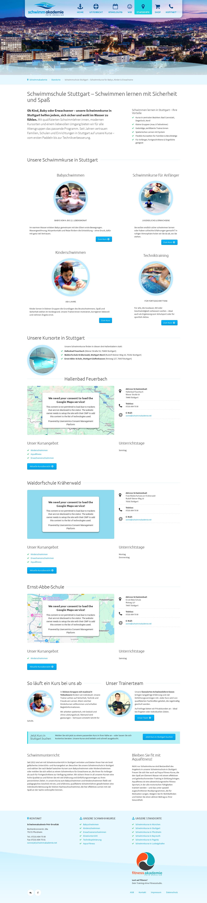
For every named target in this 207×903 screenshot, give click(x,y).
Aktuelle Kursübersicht (42, 466)
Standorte (55, 79)
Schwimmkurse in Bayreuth (148, 835)
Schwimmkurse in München (148, 824)
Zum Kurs (104, 239)
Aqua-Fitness (89, 843)
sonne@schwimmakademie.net (138, 415)
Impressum (156, 892)
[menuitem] (80, 7)
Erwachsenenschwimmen (42, 458)
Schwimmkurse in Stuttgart (148, 828)
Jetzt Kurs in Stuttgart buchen (159, 737)
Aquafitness (36, 454)
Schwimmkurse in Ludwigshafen (150, 843)
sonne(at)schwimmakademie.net (42, 842)
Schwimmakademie (44, 6)
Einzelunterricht (90, 835)
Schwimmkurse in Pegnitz (147, 839)
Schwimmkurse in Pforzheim (148, 832)
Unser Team (144, 717)
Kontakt (142, 892)
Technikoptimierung (92, 839)
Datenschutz (172, 892)
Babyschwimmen (91, 824)
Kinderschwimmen (39, 450)
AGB (132, 892)
